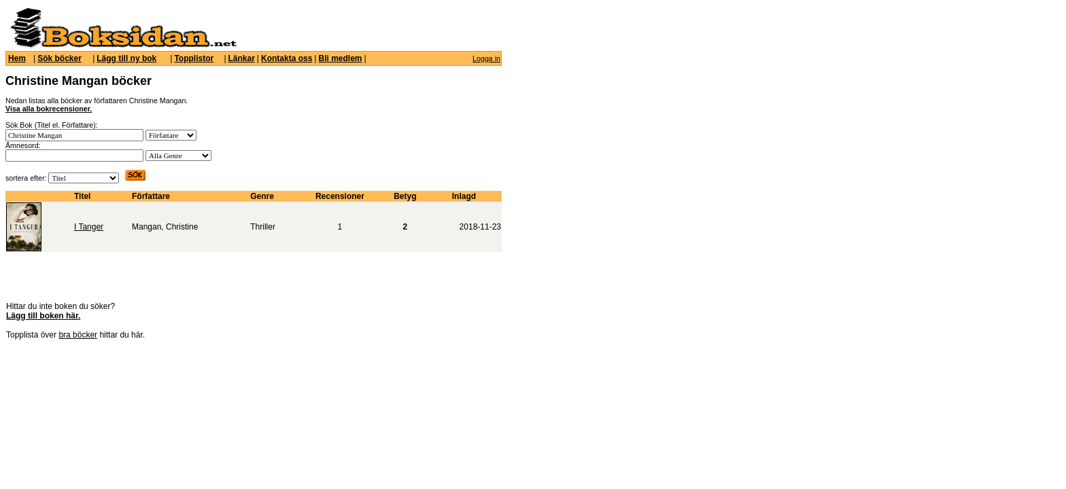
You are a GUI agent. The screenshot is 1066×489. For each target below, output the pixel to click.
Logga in (486, 58)
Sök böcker (59, 58)
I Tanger (88, 227)
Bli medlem (340, 58)
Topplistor (193, 58)
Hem (17, 58)
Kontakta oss (286, 58)
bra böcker (77, 335)
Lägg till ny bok (126, 58)
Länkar (241, 58)
